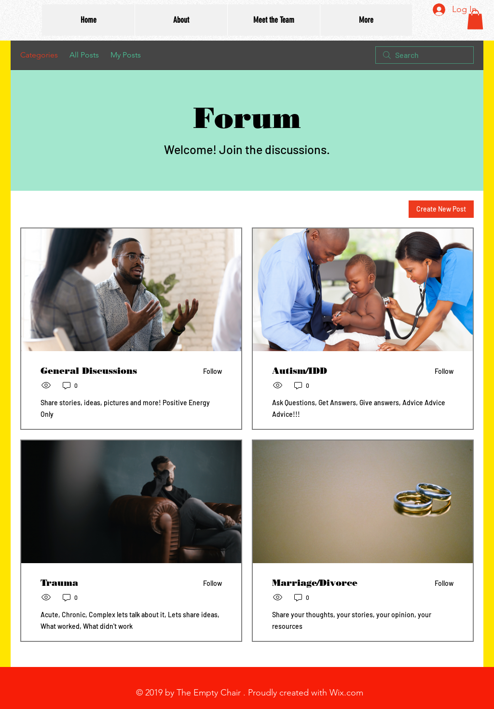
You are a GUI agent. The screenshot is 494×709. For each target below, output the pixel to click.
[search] (424, 55)
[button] (475, 19)
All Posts (84, 54)
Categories (39, 54)
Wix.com (346, 692)
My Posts (125, 54)
